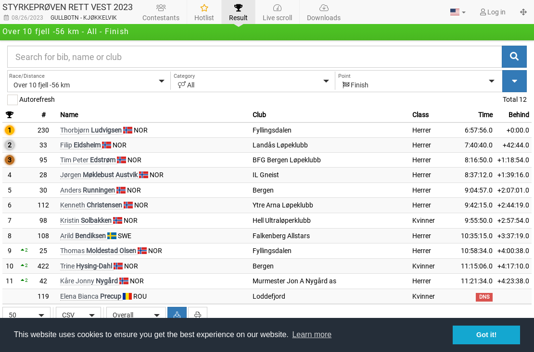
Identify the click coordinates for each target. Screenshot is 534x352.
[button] (458, 12)
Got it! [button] (486, 335)
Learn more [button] (311, 334)
